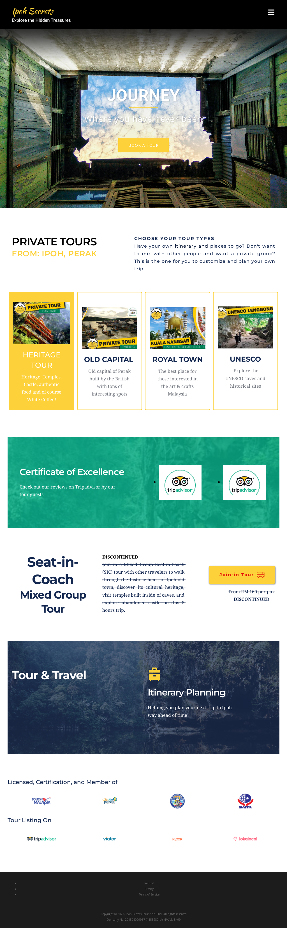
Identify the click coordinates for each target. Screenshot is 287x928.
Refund (149, 883)
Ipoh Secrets (34, 10)
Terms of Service (149, 894)
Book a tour (143, 145)
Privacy (149, 889)
